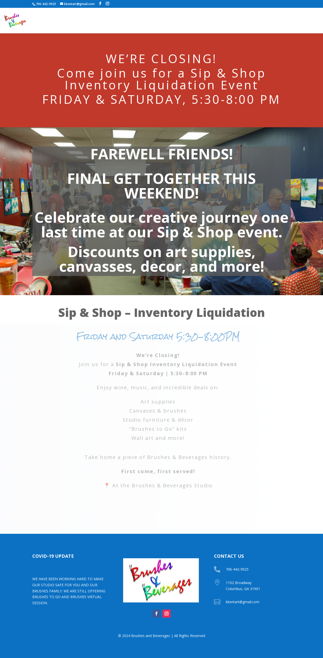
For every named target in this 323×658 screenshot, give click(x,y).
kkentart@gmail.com (242, 601)
